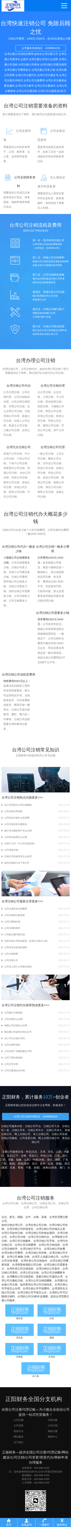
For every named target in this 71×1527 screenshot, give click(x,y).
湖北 (49, 1159)
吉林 (23, 1155)
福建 (18, 1159)
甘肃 (12, 1167)
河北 (50, 1151)
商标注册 (53, 1431)
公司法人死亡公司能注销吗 (18, 966)
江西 (2, 1159)
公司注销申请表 (12, 1044)
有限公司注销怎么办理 (15, 1025)
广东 (65, 1159)
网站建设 (18, 1436)
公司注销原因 (11, 953)
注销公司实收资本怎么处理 (18, 856)
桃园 (20, 1216)
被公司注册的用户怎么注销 (18, 830)
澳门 (62, 1167)
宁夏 (28, 1167)
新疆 (36, 1167)
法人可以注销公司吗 (14, 1038)
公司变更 (18, 1425)
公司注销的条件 (12, 928)
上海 (49, 1155)
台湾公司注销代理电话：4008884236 (36, 1116)
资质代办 (18, 1431)
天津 (42, 1151)
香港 (54, 1167)
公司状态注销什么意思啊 (16, 817)
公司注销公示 (11, 960)
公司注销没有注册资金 (15, 824)
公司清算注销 (11, 850)
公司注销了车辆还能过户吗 (18, 1051)
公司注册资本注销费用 (15, 908)
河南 (41, 1159)
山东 (26, 1159)
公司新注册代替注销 (14, 934)
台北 (4, 1216)
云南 (50, 1163)
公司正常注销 (11, 1064)
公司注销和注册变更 (14, 915)
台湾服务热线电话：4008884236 (40, 51)
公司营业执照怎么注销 (15, 837)
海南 (11, 1163)
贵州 (42, 1163)
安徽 (10, 1159)
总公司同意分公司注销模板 (18, 805)
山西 (58, 1151)
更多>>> (37, 797)
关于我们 (18, 1442)
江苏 (57, 1155)
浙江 (65, 1155)
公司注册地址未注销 (14, 1070)
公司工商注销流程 (13, 1057)
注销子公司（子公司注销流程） (20, 843)
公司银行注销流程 (13, 1012)
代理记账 (53, 1420)
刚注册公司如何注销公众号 (18, 1032)
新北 (12, 1216)
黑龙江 (33, 1155)
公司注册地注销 (12, 921)
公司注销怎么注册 (13, 1019)
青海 (20, 1167)
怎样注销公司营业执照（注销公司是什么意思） (27, 941)
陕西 (4, 1167)
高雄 (44, 1216)
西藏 (58, 1163)
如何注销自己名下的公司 (16, 862)
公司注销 (53, 1425)
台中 (28, 1216)
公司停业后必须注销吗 (15, 947)
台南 (36, 1216)
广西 (3, 1163)
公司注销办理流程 (13, 811)
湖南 (57, 1159)
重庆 (26, 1163)
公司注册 (18, 1420)
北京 (34, 1151)
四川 (34, 1163)
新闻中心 (53, 1436)
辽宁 (15, 1155)
